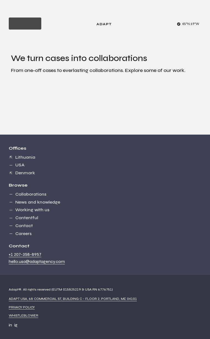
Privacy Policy (22, 307)
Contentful (26, 217)
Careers (23, 233)
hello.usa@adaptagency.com (37, 261)
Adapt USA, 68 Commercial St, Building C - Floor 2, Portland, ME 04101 (73, 299)
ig (16, 325)
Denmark (25, 172)
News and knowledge (37, 202)
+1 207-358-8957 (25, 254)
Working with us (32, 209)
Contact (24, 225)
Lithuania (25, 157)
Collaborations (30, 194)
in (10, 325)
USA (20, 164)
